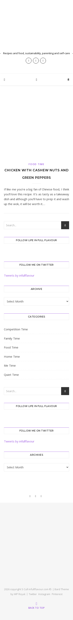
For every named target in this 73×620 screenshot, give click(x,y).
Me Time (10, 365)
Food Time (36, 164)
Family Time (12, 338)
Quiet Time (11, 375)
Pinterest (57, 594)
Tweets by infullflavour (19, 275)
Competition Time (16, 329)
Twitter (33, 594)
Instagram (44, 594)
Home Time (12, 356)
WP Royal (19, 594)
